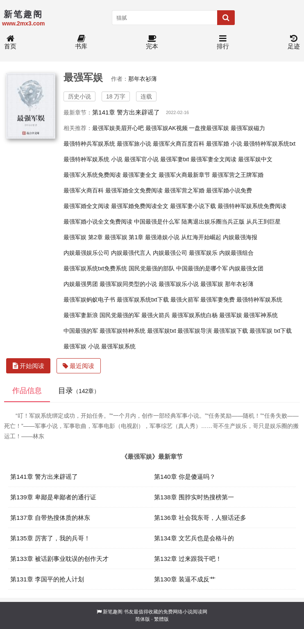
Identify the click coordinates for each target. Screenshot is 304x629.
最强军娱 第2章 (83, 237)
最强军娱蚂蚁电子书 (89, 299)
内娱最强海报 (240, 237)
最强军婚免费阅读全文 (139, 206)
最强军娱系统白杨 (195, 315)
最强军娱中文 (255, 159)
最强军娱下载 (230, 330)
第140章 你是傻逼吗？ (185, 476)
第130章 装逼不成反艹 (185, 579)
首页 (10, 42)
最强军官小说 (141, 159)
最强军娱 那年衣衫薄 (227, 284)
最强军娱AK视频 (166, 128)
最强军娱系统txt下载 (143, 299)
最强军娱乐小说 (179, 284)
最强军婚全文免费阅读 (134, 190)
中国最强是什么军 (157, 221)
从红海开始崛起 (201, 237)
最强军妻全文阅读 (213, 159)
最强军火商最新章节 (184, 175)
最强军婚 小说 (224, 143)
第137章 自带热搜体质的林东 (50, 517)
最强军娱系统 (118, 346)
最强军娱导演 (194, 330)
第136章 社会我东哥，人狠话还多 (200, 517)
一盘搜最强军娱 (209, 128)
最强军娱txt (161, 330)
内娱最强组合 (236, 252)
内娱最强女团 (246, 268)
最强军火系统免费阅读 (92, 175)
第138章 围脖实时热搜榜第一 (194, 497)
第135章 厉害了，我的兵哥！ (50, 538)
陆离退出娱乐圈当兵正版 (213, 221)
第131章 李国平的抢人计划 (47, 579)
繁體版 (161, 619)
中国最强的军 (81, 330)
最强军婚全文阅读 (86, 206)
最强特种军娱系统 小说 (93, 159)
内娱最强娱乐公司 (86, 252)
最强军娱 (230, 315)
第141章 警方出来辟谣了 (126, 112)
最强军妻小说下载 (193, 206)
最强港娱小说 (162, 237)
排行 (223, 42)
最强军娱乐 (203, 252)
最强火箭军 (184, 299)
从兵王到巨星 (263, 221)
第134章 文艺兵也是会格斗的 (194, 538)
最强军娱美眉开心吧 (118, 128)
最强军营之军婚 (184, 190)
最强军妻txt (174, 159)
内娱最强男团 (81, 284)
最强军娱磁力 (248, 128)
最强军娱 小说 (82, 346)
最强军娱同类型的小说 (128, 284)
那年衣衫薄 (142, 78)
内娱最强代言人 (131, 252)
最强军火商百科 (84, 190)
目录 (79, 391)
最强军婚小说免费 (229, 190)
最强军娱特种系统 (122, 330)
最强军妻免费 (217, 299)
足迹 (294, 42)
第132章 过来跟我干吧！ (188, 558)
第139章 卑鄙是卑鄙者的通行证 (53, 497)
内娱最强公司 (170, 252)
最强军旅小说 (134, 143)
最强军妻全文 (140, 175)
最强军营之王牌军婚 (237, 175)
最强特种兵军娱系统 (89, 143)
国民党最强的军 (120, 315)
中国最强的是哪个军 (202, 268)
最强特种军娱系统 (259, 299)
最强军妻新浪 (81, 315)
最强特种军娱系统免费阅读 (252, 206)
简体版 (142, 619)
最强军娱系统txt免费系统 (95, 268)
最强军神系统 (260, 315)
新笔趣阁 (113, 612)
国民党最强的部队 (152, 268)
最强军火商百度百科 (178, 143)
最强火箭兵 (155, 315)
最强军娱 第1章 (124, 237)
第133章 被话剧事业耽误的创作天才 (59, 558)
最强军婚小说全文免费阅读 (98, 221)
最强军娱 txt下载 (271, 330)
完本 (152, 42)
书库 (81, 42)
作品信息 (27, 391)
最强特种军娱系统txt (269, 143)
